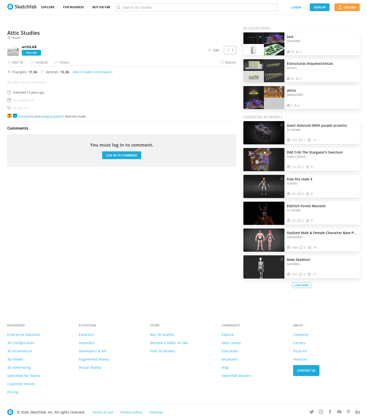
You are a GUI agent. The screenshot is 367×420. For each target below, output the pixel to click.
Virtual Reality (90, 367)
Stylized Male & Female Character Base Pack (322, 232)
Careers (299, 342)
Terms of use (102, 412)
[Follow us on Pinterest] (348, 412)
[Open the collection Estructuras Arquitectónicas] (263, 70)
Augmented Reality (94, 359)
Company (300, 334)
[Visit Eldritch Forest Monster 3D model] (263, 213)
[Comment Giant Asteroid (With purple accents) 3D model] (302, 140)
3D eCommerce (19, 351)
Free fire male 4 (299, 179)
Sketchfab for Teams (23, 375)
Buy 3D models (162, 334)
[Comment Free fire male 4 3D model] (300, 194)
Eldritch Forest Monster (306, 206)
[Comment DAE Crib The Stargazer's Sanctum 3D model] (300, 167)
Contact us (306, 370)
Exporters (86, 334)
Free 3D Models (162, 351)
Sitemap (156, 412)
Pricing (12, 392)
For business (73, 7)
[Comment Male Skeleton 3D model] (302, 274)
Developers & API (92, 351)
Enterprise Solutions (23, 334)
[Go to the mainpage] (21, 7)
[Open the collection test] (263, 43)
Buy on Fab (101, 7)
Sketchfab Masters (237, 375)
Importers (87, 342)
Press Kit (300, 351)
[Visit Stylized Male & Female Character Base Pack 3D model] (263, 240)
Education (230, 351)
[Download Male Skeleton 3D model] (281, 258)
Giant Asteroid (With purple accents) (317, 125)
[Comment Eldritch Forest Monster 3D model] (300, 221)
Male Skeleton (298, 259)
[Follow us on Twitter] (312, 412)
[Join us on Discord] (339, 412)
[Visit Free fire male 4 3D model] (263, 186)
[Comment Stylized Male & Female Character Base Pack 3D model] (303, 247)
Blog (225, 367)
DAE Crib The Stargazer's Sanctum (315, 152)
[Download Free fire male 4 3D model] (281, 178)
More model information (93, 200)
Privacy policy (131, 412)
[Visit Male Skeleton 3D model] (263, 267)
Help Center (231, 342)
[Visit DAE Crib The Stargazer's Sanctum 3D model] (263, 159)
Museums (230, 359)
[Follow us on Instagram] (321, 412)
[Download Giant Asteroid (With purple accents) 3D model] (281, 124)
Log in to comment (121, 283)
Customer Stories (21, 384)
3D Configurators (21, 342)
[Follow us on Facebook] (330, 412)
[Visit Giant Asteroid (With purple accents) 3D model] (263, 132)
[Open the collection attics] (263, 97)
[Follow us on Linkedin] (357, 412)
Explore (48, 7)
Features (300, 359)
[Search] (196, 7)
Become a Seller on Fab (169, 342)
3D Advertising (19, 367)
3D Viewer (15, 359)
